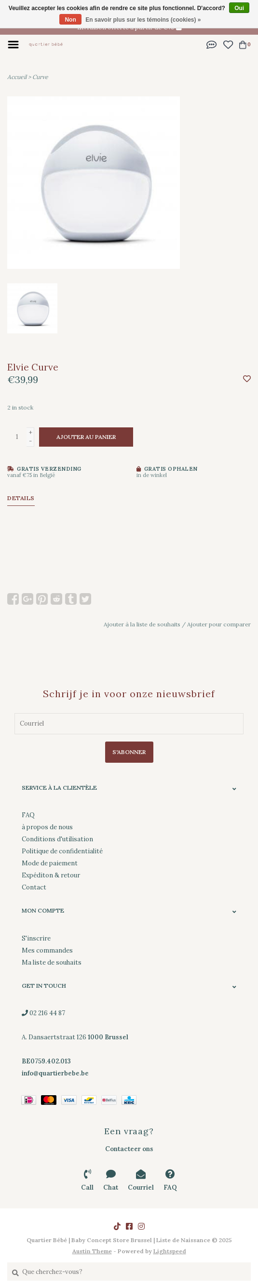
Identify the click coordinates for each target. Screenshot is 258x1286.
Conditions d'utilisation (57, 839)
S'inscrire (36, 938)
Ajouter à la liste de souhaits (142, 624)
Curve (40, 76)
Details (21, 498)
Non (70, 19)
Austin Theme (92, 1251)
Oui (239, 8)
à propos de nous (47, 827)
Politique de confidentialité (62, 851)
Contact (34, 887)
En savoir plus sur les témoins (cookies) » (143, 19)
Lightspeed (169, 1251)
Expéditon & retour (51, 875)
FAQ (28, 815)
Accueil (17, 76)
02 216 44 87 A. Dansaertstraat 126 (75, 1037)
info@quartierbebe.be (55, 1073)
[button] (211, 44)
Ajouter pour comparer (219, 624)
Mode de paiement (50, 863)
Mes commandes (47, 950)
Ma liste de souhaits (51, 962)
